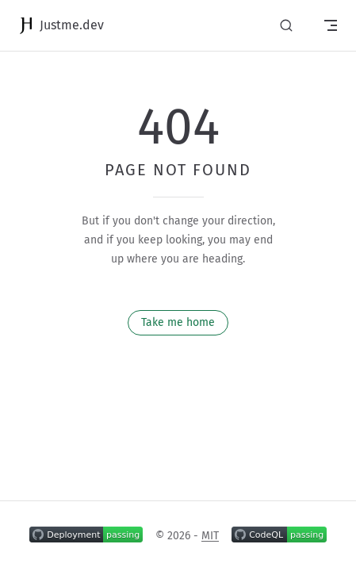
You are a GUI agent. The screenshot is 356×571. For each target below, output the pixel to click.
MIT (210, 535)
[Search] (286, 26)
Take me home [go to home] (178, 322)
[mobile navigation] (331, 25)
